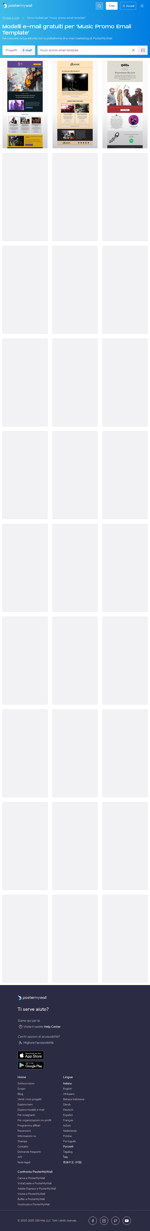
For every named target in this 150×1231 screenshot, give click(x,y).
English (67, 1089)
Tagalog (67, 1152)
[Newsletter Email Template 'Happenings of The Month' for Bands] (25, 197)
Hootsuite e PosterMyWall (34, 1204)
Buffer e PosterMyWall (31, 1199)
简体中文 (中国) (72, 1162)
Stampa (22, 1141)
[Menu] (142, 6)
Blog (20, 1094)
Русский (68, 1146)
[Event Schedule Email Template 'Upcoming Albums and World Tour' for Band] (75, 290)
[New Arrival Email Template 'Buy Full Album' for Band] (125, 382)
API (20, 1157)
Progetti (11, 50)
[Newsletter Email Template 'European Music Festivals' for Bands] (25, 104)
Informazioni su (27, 1136)
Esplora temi (25, 1104)
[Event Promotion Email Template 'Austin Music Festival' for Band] (75, 939)
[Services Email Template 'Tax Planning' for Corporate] (125, 661)
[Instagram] (104, 1221)
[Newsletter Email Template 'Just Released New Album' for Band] (125, 104)
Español (68, 1115)
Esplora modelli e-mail (31, 1110)
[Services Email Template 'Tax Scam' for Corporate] (25, 846)
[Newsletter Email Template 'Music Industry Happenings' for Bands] (75, 104)
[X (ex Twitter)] (115, 1221)
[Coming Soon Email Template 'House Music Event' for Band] (25, 382)
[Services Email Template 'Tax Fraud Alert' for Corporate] (125, 846)
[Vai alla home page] (16, 6)
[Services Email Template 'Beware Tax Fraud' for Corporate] (25, 753)
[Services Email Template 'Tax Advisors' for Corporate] (75, 753)
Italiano (67, 1083)
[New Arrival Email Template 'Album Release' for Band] (125, 475)
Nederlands (70, 1131)
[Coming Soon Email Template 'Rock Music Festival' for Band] (125, 568)
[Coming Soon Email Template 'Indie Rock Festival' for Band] (75, 568)
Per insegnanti (26, 1115)
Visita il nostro (40, 1027)
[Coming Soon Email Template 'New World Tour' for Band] (25, 661)
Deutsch (68, 1110)
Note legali (24, 1162)
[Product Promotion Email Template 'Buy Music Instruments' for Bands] (125, 197)
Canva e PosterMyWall (31, 1178)
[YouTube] (127, 1221)
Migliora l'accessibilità (36, 1043)
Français (68, 1120)
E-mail (27, 50)
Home (22, 1077)
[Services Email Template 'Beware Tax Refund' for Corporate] (75, 846)
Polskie (67, 1136)
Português (69, 1141)
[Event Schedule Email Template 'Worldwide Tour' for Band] (25, 290)
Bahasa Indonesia (73, 1099)
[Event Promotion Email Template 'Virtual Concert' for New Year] (75, 382)
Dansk (67, 1104)
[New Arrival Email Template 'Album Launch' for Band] (125, 290)
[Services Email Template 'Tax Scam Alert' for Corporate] (125, 753)
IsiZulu (67, 1125)
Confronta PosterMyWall (35, 1172)
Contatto (23, 1146)
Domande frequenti (29, 1152)
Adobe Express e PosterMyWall (37, 1188)
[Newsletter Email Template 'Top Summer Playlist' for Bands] (75, 197)
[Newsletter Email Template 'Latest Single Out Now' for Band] (25, 939)
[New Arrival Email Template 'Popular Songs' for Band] (25, 475)
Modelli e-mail (10, 18)
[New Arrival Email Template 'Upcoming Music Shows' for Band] (75, 475)
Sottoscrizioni (26, 1083)
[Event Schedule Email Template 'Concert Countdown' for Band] (125, 939)
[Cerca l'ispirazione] (99, 6)
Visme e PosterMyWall (31, 1194)
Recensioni (24, 1131)
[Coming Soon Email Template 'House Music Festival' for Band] (25, 568)
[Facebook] (93, 1221)
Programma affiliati (29, 1125)
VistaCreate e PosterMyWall (35, 1183)
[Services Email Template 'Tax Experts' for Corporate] (75, 661)
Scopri (21, 1089)
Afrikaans (68, 1094)
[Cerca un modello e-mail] (85, 50)
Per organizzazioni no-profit (34, 1120)
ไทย (65, 1157)
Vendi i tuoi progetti (30, 1099)
